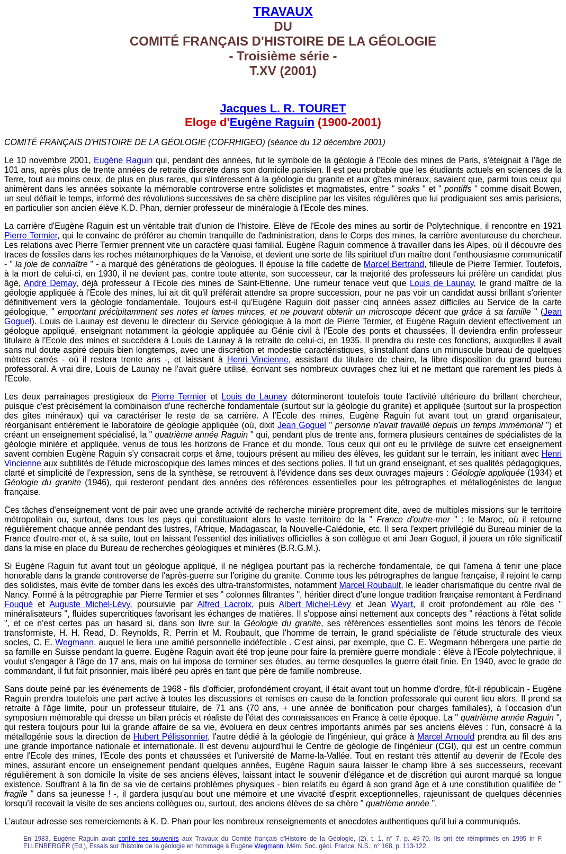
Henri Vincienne (258, 359)
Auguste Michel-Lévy (89, 604)
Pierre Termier (30, 235)
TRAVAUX (282, 11)
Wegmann (74, 642)
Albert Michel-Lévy (314, 604)
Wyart (402, 604)
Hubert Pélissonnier (170, 736)
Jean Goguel (301, 425)
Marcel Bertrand (394, 264)
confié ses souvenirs (149, 838)
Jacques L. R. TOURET (283, 108)
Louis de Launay (442, 283)
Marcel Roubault (370, 585)
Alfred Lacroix (224, 604)
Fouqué (18, 604)
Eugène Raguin (272, 122)
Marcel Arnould (445, 736)
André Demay (50, 283)
